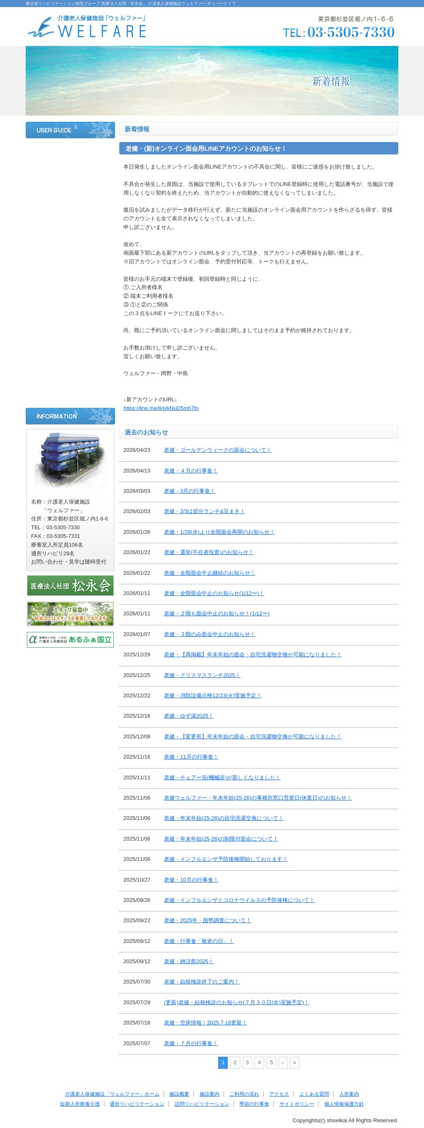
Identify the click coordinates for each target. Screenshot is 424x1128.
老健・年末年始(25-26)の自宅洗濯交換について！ (224, 818)
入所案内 (70, 284)
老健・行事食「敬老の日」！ (199, 941)
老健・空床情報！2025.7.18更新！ (205, 1023)
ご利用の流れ (70, 218)
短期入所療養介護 (70, 306)
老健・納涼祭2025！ (189, 961)
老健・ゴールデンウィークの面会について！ (218, 450)
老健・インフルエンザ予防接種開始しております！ (226, 859)
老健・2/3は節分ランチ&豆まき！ (204, 511)
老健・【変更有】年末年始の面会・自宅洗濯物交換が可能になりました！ (253, 736)
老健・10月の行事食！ (191, 880)
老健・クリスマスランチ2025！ (202, 675)
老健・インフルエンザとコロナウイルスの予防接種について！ (239, 900)
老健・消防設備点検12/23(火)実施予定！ (213, 695)
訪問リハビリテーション (70, 350)
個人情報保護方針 (344, 1104)
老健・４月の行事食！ (191, 471)
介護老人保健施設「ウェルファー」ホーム (112, 1094)
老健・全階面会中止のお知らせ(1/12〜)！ (214, 593)
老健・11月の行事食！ (191, 757)
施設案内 (70, 196)
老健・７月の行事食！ (191, 1043)
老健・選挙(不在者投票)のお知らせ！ (209, 552)
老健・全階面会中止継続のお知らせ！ (209, 573)
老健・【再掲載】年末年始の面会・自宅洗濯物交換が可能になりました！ (253, 654)
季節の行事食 (70, 372)
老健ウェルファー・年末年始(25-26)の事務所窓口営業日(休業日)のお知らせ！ (258, 798)
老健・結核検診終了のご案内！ (201, 982)
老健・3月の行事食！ (189, 491)
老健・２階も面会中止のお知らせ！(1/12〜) (217, 613)
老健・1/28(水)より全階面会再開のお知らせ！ (219, 532)
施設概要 (70, 174)
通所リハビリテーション (70, 328)
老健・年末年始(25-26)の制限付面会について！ (221, 839)
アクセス (70, 240)
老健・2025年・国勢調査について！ (207, 920)
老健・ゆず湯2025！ (189, 716)
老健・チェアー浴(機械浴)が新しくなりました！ (222, 777)
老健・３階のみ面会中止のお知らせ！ (209, 634)
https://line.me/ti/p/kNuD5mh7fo (160, 408)
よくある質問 (70, 262)
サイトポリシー (70, 394)
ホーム (70, 152)
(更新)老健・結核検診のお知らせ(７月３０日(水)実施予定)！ (236, 1002)
